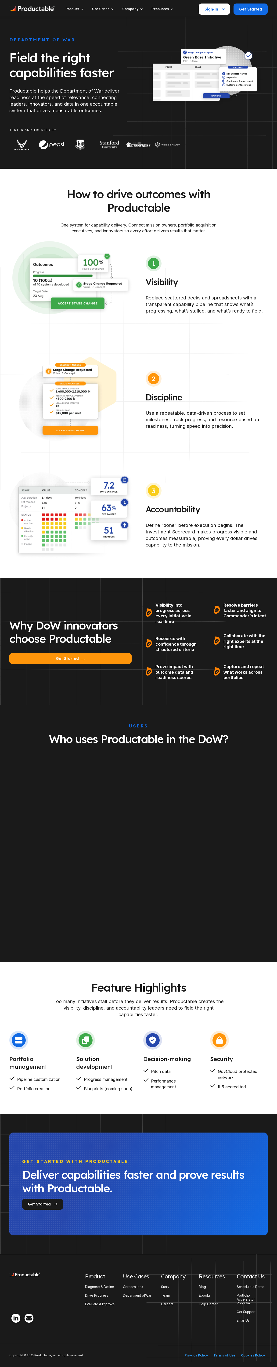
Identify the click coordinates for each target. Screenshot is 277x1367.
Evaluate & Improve (100, 1304)
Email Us (243, 1320)
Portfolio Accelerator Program (246, 1299)
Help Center (208, 1304)
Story (165, 1287)
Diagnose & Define (99, 1287)
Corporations (133, 1287)
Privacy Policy (196, 1355)
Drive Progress (96, 1295)
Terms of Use (224, 1355)
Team (165, 1295)
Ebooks (205, 1295)
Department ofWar (137, 1295)
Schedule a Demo (250, 1287)
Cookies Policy (253, 1355)
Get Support (246, 1312)
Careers (167, 1304)
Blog (202, 1287)
